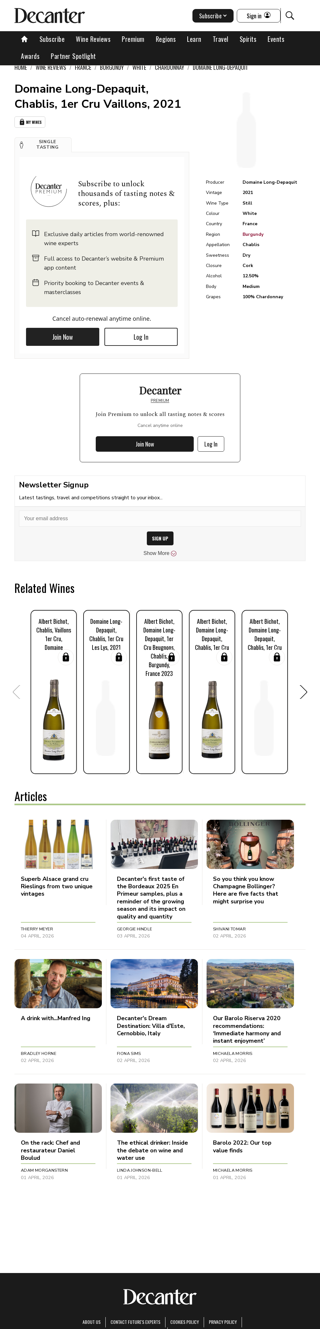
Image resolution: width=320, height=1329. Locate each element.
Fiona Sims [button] (129, 1054)
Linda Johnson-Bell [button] (140, 1170)
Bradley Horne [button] (38, 1054)
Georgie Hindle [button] (134, 929)
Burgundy (253, 234)
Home (20, 67)
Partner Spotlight (73, 56)
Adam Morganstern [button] (44, 1170)
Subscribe (52, 39)
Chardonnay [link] (169, 67)
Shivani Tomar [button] (229, 929)
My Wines (30, 122)
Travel (220, 39)
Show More (160, 553)
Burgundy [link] (112, 67)
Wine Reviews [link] (51, 67)
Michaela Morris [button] (233, 1054)
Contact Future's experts (135, 1321)
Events (276, 39)
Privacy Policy (223, 1321)
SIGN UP (160, 538)
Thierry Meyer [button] (37, 929)
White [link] (139, 67)
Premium (133, 39)
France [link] (83, 67)
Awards (30, 56)
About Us (92, 1321)
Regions (166, 39)
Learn (194, 39)
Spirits (248, 39)
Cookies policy (184, 1321)
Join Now (62, 337)
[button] (43, 145)
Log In (141, 337)
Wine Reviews (93, 39)
